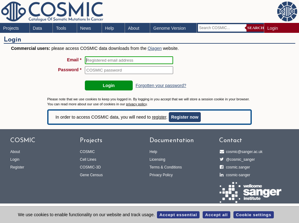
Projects (11, 28)
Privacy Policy (161, 175)
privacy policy (136, 104)
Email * (74, 59)
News (85, 28)
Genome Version (169, 28)
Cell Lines (88, 159)
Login (272, 28)
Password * (69, 69)
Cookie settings (253, 214)
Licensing (157, 159)
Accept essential (178, 214)
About (134, 28)
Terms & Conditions (166, 167)
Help (109, 28)
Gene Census (91, 175)
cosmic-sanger (237, 175)
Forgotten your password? (161, 85)
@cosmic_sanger (239, 159)
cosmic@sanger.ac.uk (243, 152)
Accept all (216, 214)
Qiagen (155, 48)
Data (37, 28)
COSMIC (87, 152)
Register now (185, 117)
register (159, 117)
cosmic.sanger (237, 167)
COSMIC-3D (90, 167)
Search (255, 27)
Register (17, 167)
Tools (61, 28)
